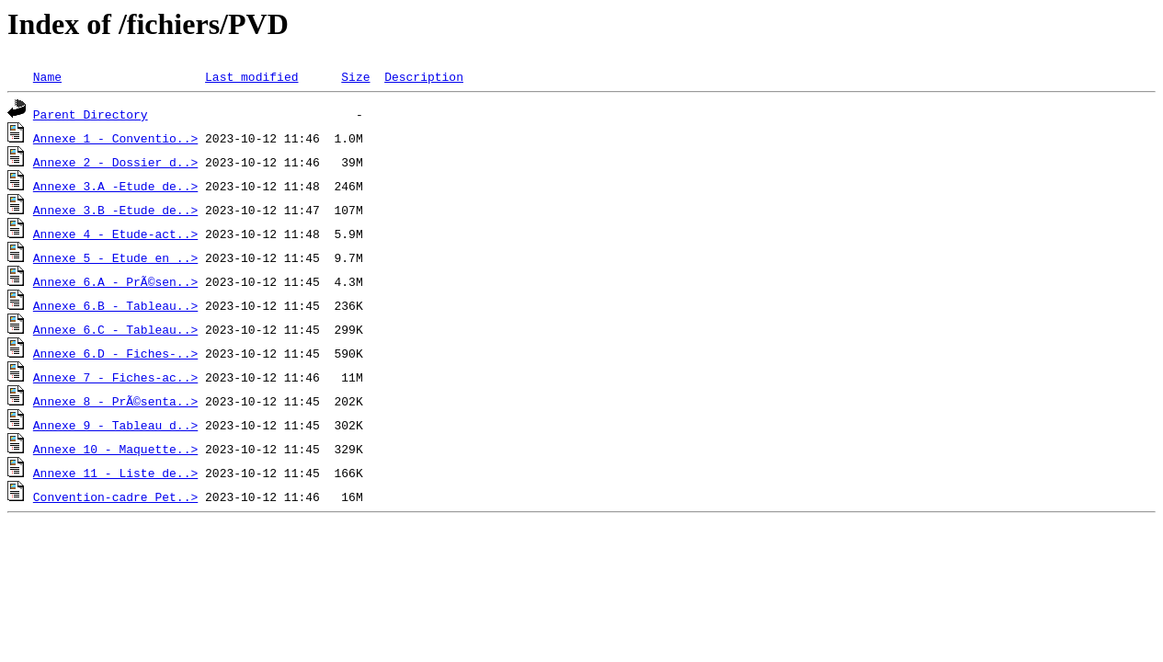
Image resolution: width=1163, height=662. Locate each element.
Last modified (251, 76)
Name (47, 76)
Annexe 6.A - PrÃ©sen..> (115, 281)
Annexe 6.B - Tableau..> (115, 305)
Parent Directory (90, 114)
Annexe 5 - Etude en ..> (115, 257)
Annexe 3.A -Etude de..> (115, 185)
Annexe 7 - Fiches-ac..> (115, 377)
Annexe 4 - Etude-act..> (115, 233)
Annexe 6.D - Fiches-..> (115, 353)
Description (423, 76)
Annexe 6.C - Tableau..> (115, 329)
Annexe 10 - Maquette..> (115, 448)
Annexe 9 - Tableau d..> (115, 425)
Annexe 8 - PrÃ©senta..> (115, 401)
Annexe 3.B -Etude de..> (115, 209)
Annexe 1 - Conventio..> (115, 138)
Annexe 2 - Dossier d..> (115, 162)
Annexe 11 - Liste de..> (115, 472)
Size (355, 76)
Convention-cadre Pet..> (115, 496)
